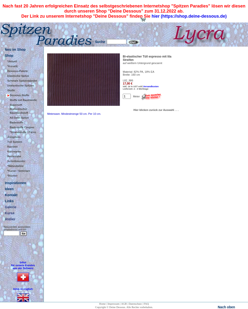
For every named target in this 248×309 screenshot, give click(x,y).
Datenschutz (135, 303)
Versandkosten (151, 86)
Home (102, 303)
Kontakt (11, 195)
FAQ (146, 303)
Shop (9, 55)
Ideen (9, 189)
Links (9, 201)
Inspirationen (15, 183)
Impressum (113, 303)
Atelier (10, 219)
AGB (124, 303)
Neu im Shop (15, 49)
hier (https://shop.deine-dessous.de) (189, 16)
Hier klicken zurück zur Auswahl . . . (155, 109)
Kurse (10, 213)
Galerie (10, 207)
